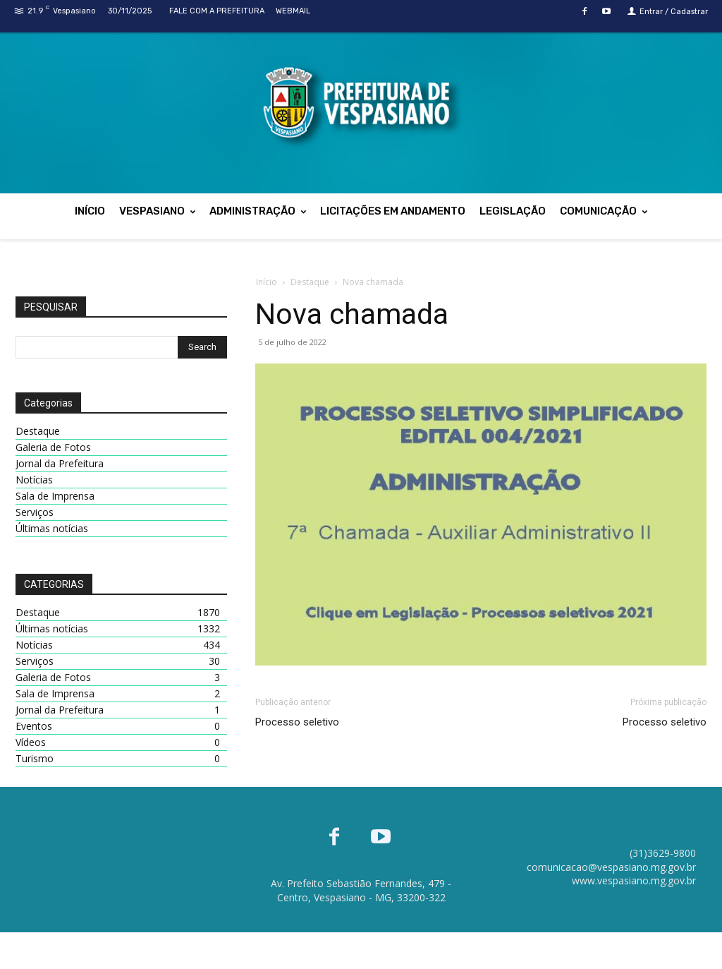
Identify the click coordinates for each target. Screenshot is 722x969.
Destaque (309, 282)
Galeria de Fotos (53, 447)
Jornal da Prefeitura (60, 463)
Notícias (34, 479)
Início (266, 282)
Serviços (35, 512)
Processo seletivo (297, 722)
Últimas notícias (52, 528)
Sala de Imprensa (55, 495)
